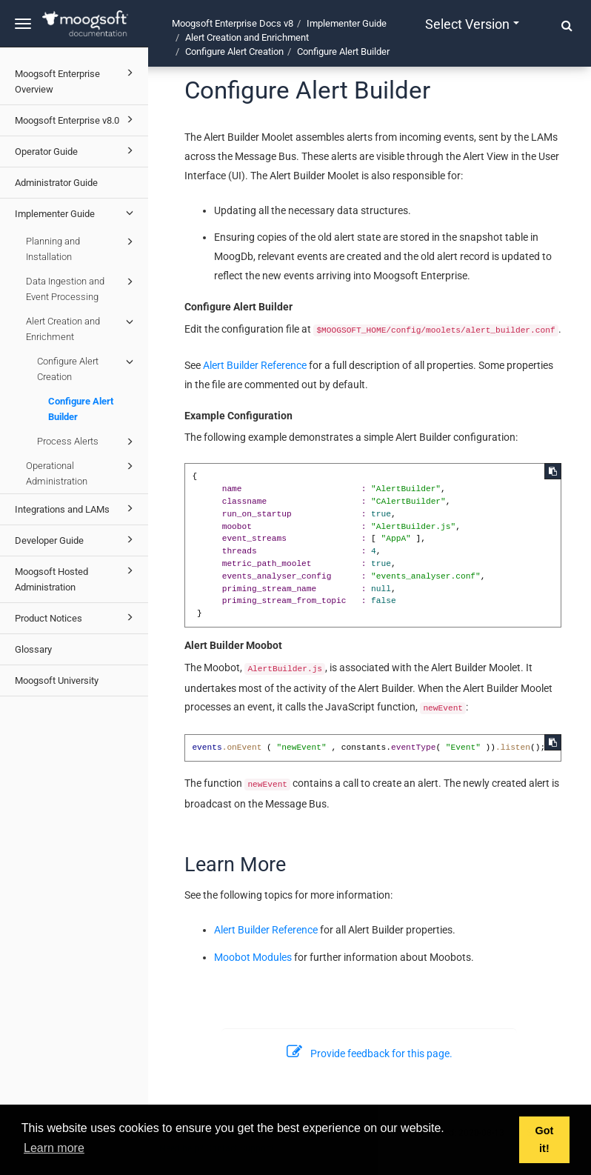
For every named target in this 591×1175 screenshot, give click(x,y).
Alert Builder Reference (255, 365)
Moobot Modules (253, 957)
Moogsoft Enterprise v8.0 (76, 119)
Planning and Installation (82, 247)
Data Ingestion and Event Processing (82, 287)
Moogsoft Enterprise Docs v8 (232, 23)
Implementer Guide (76, 212)
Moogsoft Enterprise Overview (76, 79)
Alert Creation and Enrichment (82, 327)
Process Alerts (87, 441)
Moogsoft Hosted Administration (76, 577)
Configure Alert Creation (87, 367)
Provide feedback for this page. (370, 1053)
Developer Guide (76, 539)
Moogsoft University (56, 680)
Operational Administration (82, 472)
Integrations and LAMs (76, 508)
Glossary (33, 649)
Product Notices (76, 617)
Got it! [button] (544, 1139)
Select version (472, 24)
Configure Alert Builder (80, 409)
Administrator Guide (56, 182)
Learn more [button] (54, 1148)
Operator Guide (76, 150)
